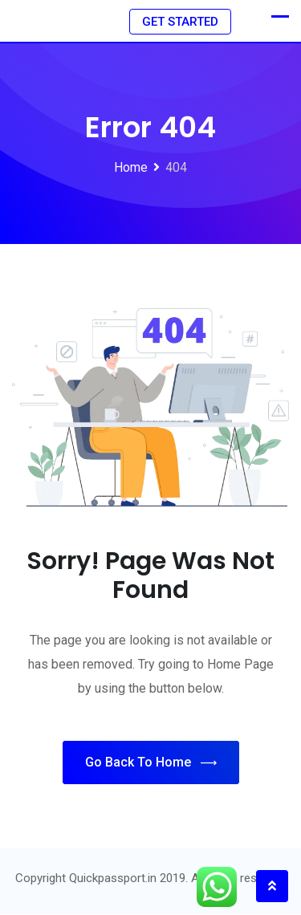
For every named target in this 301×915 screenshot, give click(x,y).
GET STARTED (180, 21)
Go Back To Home (151, 763)
